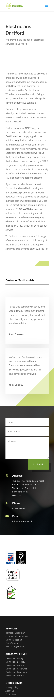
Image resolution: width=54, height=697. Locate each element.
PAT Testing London (14, 646)
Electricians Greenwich (16, 668)
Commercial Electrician (16, 636)
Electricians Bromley (15, 661)
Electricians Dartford (15, 665)
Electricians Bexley (14, 658)
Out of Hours (11, 643)
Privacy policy (11, 687)
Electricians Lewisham (16, 672)
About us (9, 690)
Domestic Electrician (15, 632)
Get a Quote (29, 56)
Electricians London (14, 675)
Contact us (10, 694)
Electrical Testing (13, 639)
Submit (38, 464)
